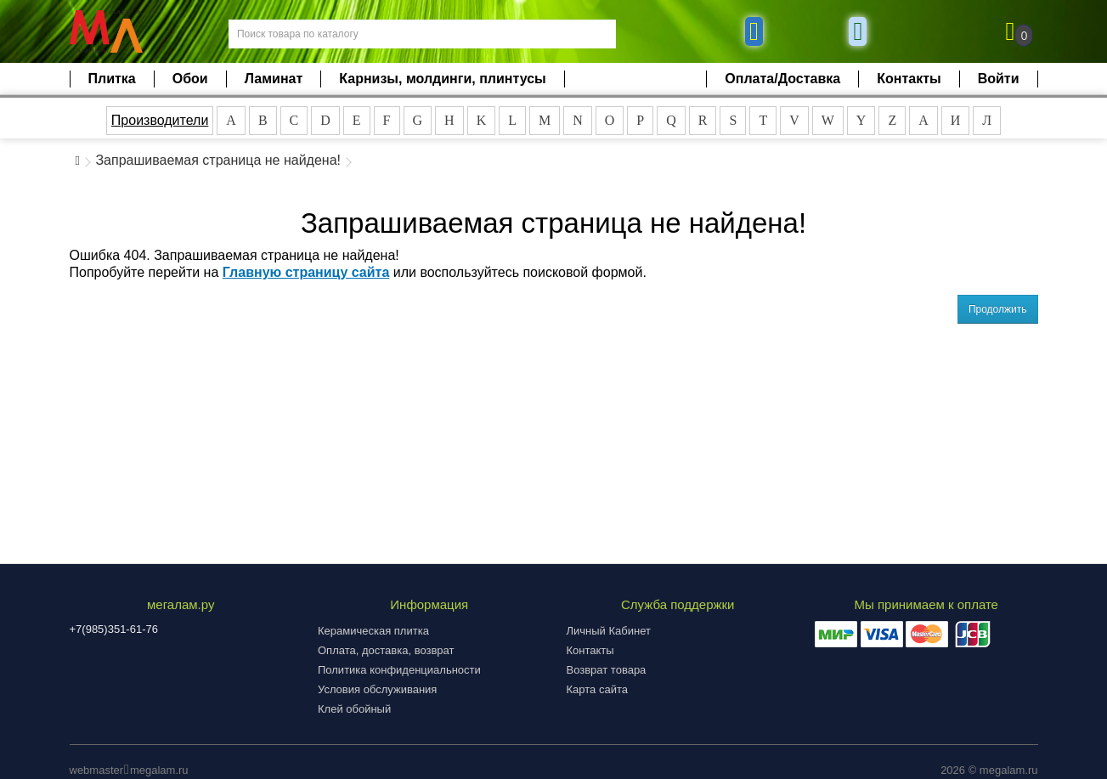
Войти (998, 78)
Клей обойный (354, 709)
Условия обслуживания (377, 689)
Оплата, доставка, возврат (386, 650)
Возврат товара (607, 669)
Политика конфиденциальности (399, 669)
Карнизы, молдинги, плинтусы (442, 78)
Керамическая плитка (373, 630)
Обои (190, 78)
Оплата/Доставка (782, 78)
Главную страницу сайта (306, 272)
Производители (160, 120)
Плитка (112, 78)
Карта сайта (597, 689)
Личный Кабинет (609, 630)
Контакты (908, 78)
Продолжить (998, 309)
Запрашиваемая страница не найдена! (218, 160)
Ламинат (274, 78)
